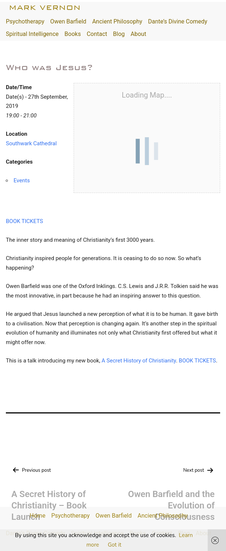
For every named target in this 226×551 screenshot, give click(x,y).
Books (72, 33)
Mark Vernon (45, 7)
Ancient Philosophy (117, 21)
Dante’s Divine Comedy (177, 21)
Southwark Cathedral (31, 143)
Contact (97, 33)
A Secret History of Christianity (138, 360)
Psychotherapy (25, 21)
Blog (119, 33)
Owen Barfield (68, 21)
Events (22, 180)
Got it (114, 544)
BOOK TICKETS (24, 221)
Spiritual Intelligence (32, 33)
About (139, 33)
